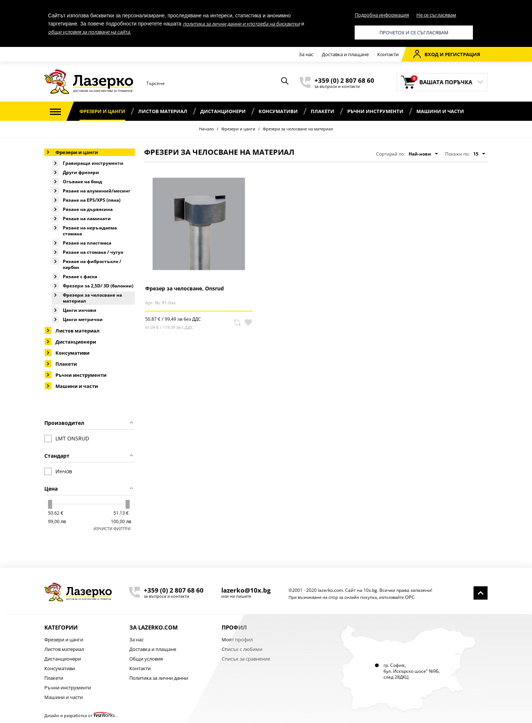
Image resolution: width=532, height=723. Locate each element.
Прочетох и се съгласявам (414, 32)
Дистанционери (223, 111)
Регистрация (462, 54)
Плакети (322, 111)
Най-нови (423, 154)
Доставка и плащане (345, 54)
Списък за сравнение (246, 659)
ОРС (410, 597)
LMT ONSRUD (66, 438)
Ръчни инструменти (375, 111)
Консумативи (278, 111)
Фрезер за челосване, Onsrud (184, 288)
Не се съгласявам (436, 14)
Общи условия (146, 659)
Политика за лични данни (158, 678)
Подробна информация (382, 14)
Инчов (58, 471)
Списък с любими (242, 649)
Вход (426, 53)
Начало (206, 129)
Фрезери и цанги (102, 111)
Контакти (388, 54)
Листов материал (162, 111)
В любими (248, 322)
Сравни (237, 322)
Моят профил (237, 639)
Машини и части (440, 111)
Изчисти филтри (111, 528)
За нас (306, 54)
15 (479, 154)
